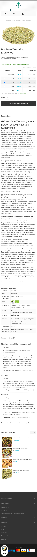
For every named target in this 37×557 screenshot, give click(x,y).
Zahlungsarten (5, 507)
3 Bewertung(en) (6, 64)
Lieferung (4, 510)
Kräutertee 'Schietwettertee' (21, 438)
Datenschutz (4, 536)
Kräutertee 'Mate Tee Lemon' (21, 470)
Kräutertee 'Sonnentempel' (20, 449)
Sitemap (3, 539)
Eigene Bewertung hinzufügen (20, 64)
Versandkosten (22, 93)
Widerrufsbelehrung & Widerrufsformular (12, 513)
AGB (2, 529)
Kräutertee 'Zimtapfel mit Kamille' (22, 459)
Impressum (4, 532)
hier (26, 323)
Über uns (3, 526)
